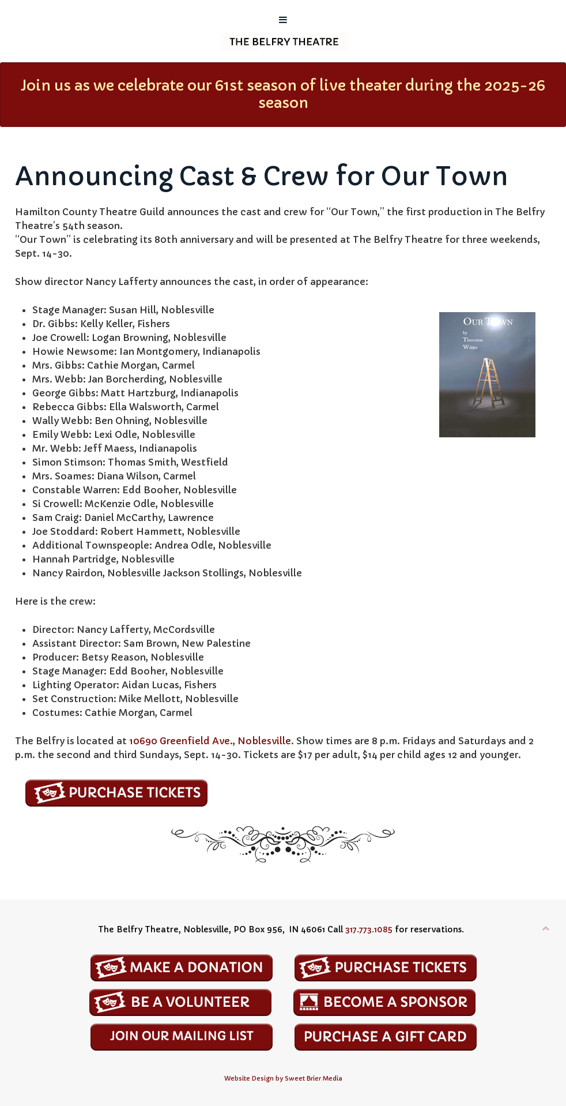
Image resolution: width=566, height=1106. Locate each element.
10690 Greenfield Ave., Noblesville (210, 741)
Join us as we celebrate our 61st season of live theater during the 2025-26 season (283, 94)
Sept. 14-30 (42, 253)
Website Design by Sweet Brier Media (283, 1078)
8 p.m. (386, 741)
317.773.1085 (369, 929)
